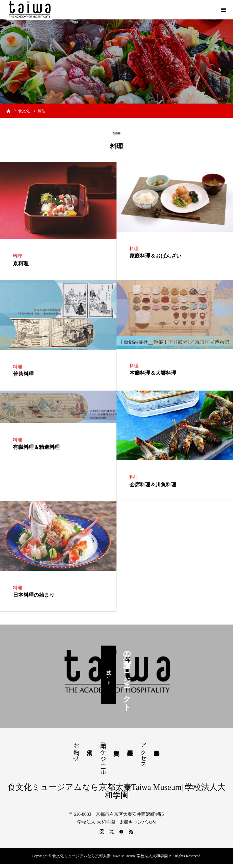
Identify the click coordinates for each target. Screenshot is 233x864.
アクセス (143, 752)
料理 (17, 256)
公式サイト (108, 674)
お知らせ (76, 749)
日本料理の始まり (34, 595)
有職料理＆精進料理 (36, 447)
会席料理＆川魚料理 (152, 484)
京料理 (21, 263)
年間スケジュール (103, 755)
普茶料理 (23, 374)
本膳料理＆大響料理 (152, 373)
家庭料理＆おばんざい (155, 256)
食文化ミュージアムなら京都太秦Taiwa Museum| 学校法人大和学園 (116, 791)
